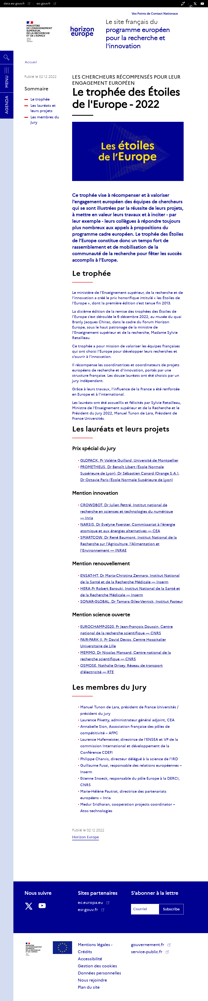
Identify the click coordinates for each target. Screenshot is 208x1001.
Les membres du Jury (44, 120)
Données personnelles (99, 973)
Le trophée (40, 99)
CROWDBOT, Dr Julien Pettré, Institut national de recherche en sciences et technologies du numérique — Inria (126, 511)
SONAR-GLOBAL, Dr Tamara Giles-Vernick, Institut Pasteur (131, 601)
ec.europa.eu (92, 902)
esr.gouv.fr (46, 3)
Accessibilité (90, 958)
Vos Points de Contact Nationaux (155, 13)
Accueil (31, 62)
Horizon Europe (85, 837)
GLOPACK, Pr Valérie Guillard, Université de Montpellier (129, 460)
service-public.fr (148, 952)
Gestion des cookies (97, 966)
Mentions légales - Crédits (95, 948)
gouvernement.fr (149, 944)
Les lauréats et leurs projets (43, 108)
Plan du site (89, 987)
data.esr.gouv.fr (17, 3)
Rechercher (6, 57)
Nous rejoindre (92, 980)
